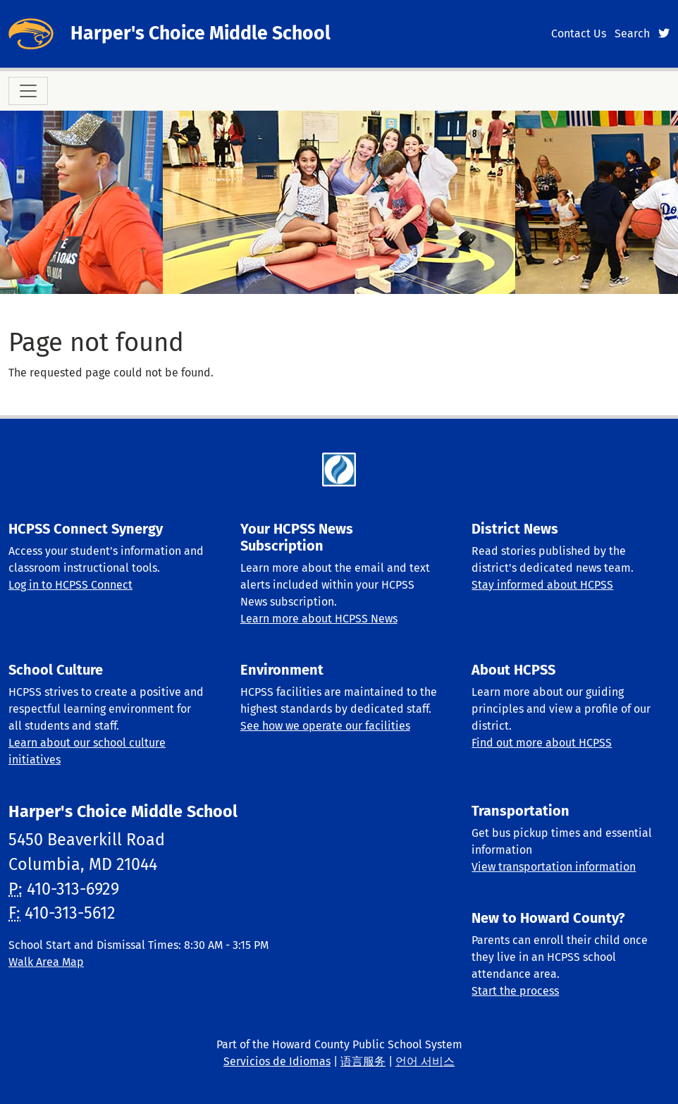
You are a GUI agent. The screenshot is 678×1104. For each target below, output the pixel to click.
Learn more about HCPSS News (318, 618)
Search (632, 33)
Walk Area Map (46, 962)
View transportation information (553, 866)
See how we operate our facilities (325, 725)
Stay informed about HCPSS (542, 584)
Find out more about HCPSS (541, 742)
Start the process (515, 991)
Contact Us (578, 33)
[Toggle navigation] (28, 91)
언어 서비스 (425, 1061)
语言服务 (363, 1061)
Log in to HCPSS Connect (70, 584)
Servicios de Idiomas (277, 1061)
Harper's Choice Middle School (200, 33)
